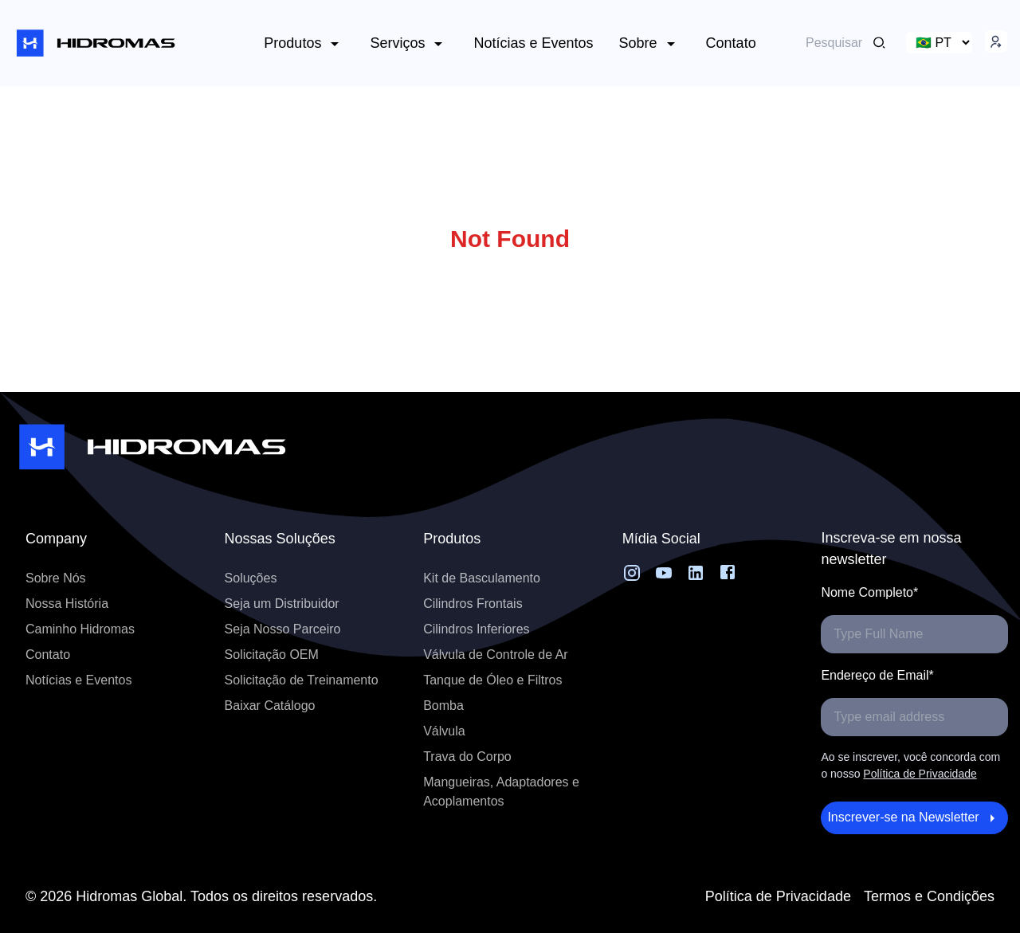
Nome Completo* (869, 592)
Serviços (409, 43)
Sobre (650, 43)
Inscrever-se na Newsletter (914, 818)
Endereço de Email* (877, 675)
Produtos (304, 43)
